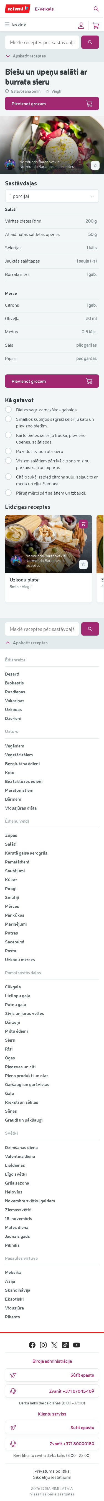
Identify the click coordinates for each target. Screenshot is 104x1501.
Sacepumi (14, 942)
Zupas (11, 835)
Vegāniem (14, 746)
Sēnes (11, 1111)
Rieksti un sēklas (21, 1102)
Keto (9, 772)
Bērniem (13, 799)
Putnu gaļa (15, 1004)
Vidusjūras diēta (21, 808)
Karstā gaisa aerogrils (26, 853)
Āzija (10, 1281)
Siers (10, 1040)
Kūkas (11, 879)
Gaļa (9, 1093)
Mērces (12, 906)
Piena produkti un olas (27, 1075)
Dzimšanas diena (21, 1147)
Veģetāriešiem (19, 754)
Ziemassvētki (18, 1209)
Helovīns (13, 1192)
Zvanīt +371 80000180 (52, 1443)
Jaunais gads (17, 1236)
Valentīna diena (20, 1156)
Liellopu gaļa (17, 995)
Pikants (12, 1316)
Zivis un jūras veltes (24, 1013)
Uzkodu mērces (20, 959)
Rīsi (8, 1049)
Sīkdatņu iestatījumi (52, 1477)
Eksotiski (14, 1299)
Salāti (10, 844)
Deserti (12, 674)
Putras (11, 933)
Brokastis (14, 683)
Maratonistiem (19, 790)
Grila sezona (17, 1183)
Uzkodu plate (24, 579)
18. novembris (18, 1218)
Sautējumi (15, 870)
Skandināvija (17, 1290)
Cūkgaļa (13, 986)
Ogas (10, 1058)
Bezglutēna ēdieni (22, 763)
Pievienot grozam (52, 103)
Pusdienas (15, 691)
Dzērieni (13, 718)
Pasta (10, 950)
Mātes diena (16, 1227)
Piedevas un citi (20, 1066)
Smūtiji (12, 897)
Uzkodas (13, 709)
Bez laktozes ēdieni (23, 781)
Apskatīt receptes (25, 56)
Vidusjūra (14, 1308)
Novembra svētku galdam (30, 1200)
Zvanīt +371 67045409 (52, 1391)
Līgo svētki (16, 1174)
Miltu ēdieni (16, 1031)
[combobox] (42, 42)
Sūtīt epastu (52, 1375)
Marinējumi (16, 924)
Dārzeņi (12, 1022)
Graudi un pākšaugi (23, 1120)
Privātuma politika (52, 1471)
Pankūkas (14, 915)
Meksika (13, 1272)
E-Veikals (44, 9)
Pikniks (12, 1245)
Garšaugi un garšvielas (27, 1084)
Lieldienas (15, 1165)
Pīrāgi (10, 888)
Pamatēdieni (17, 862)
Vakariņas (14, 700)
